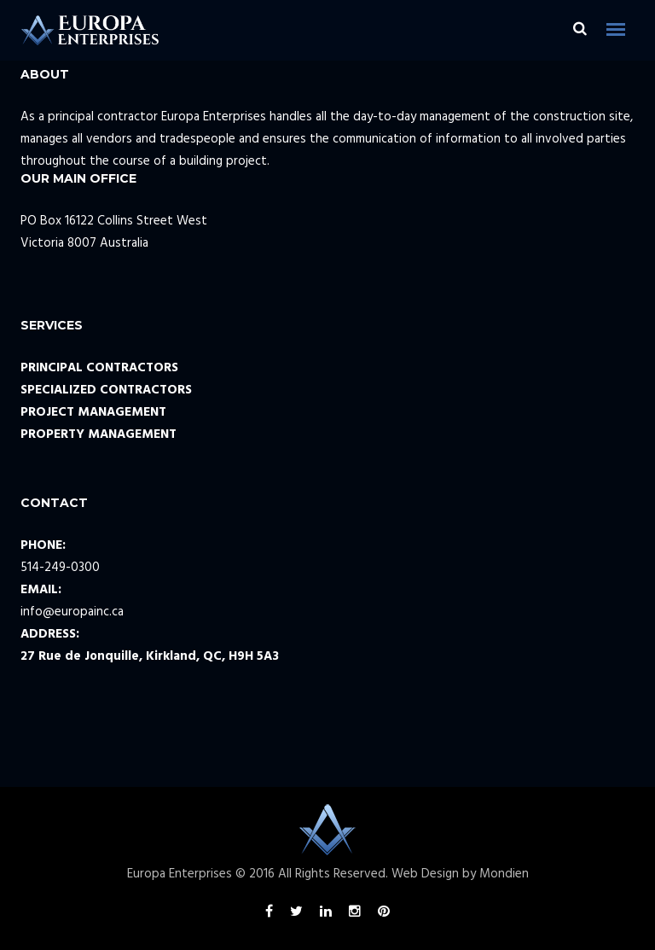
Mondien (504, 874)
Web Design (425, 874)
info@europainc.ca (72, 612)
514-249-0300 (60, 567)
